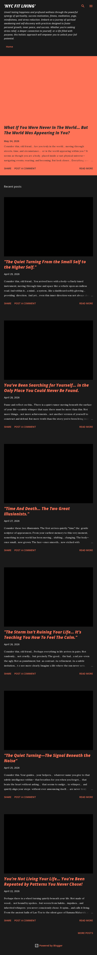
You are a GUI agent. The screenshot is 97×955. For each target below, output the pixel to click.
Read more (86, 168)
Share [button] (7, 168)
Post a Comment (25, 168)
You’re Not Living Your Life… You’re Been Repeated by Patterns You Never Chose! (44, 881)
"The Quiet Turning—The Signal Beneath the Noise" (47, 758)
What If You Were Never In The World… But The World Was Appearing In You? (46, 130)
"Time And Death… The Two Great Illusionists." (37, 511)
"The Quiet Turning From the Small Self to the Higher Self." (45, 264)
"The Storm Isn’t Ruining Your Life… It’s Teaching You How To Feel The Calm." (42, 634)
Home (9, 46)
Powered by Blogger (48, 945)
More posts (85, 933)
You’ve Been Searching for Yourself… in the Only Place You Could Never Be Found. (46, 387)
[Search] (83, 6)
